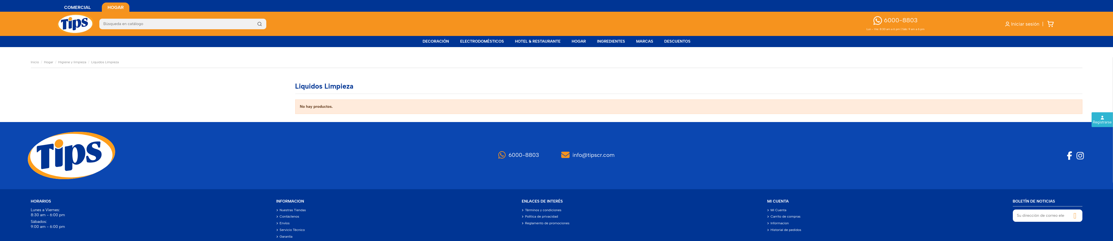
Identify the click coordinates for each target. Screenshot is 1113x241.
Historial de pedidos (785, 230)
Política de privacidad (541, 216)
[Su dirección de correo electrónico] (1040, 215)
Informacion (779, 223)
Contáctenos (289, 216)
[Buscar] (182, 24)
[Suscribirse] (1075, 215)
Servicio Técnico (292, 230)
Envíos (285, 223)
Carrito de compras (785, 216)
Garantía (286, 236)
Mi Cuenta (778, 210)
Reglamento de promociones (547, 223)
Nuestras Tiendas (293, 210)
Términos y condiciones (543, 210)
